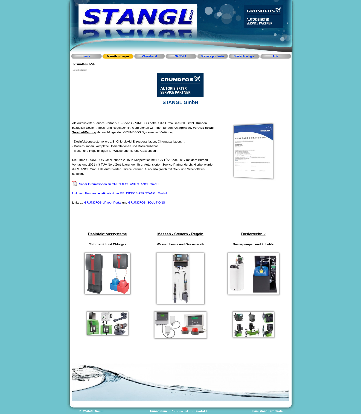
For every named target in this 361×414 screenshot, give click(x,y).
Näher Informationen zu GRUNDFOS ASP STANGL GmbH (118, 184)
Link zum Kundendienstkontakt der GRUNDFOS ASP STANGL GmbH (119, 193)
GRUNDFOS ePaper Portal (102, 202)
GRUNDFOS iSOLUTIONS (146, 202)
